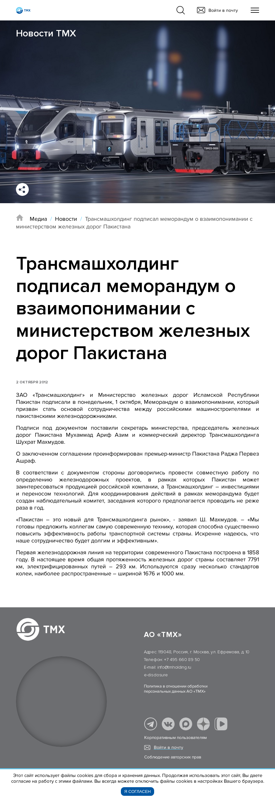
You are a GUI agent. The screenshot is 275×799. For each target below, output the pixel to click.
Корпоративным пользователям (175, 737)
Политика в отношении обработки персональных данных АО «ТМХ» (176, 689)
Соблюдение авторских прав (172, 757)
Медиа (38, 218)
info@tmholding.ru (174, 667)
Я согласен (137, 791)
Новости (66, 218)
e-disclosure (156, 675)
